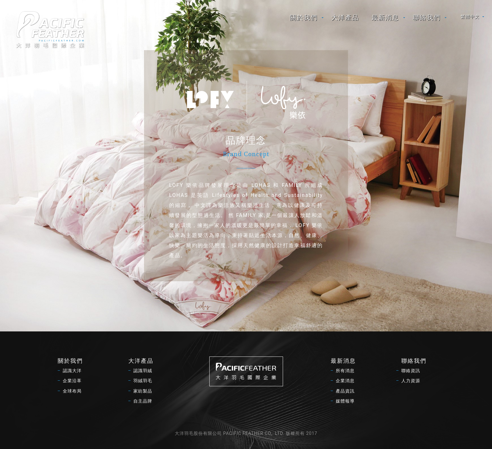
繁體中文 (470, 16)
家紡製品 (142, 391)
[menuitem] (304, 17)
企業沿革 (72, 380)
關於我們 (304, 17)
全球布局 (72, 391)
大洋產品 (345, 17)
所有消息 (345, 370)
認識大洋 (72, 370)
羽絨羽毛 (142, 380)
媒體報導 (345, 401)
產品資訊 (345, 391)
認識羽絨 (142, 370)
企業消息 (345, 380)
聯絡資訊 (410, 370)
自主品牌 (142, 401)
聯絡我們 (427, 17)
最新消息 (385, 17)
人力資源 (410, 380)
